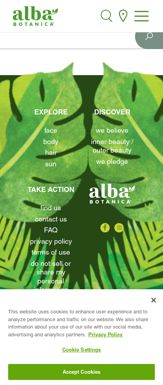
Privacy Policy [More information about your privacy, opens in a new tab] (105, 335)
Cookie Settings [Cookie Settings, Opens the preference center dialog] (81, 351)
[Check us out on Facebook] (105, 227)
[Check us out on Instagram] (119, 227)
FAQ (51, 230)
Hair (51, 152)
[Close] (153, 301)
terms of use (51, 252)
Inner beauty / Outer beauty (112, 146)
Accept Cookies (82, 373)
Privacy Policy (51, 241)
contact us (51, 219)
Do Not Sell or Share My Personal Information (51, 276)
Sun (50, 164)
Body (50, 141)
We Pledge (112, 161)
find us (50, 208)
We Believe (112, 130)
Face (50, 130)
